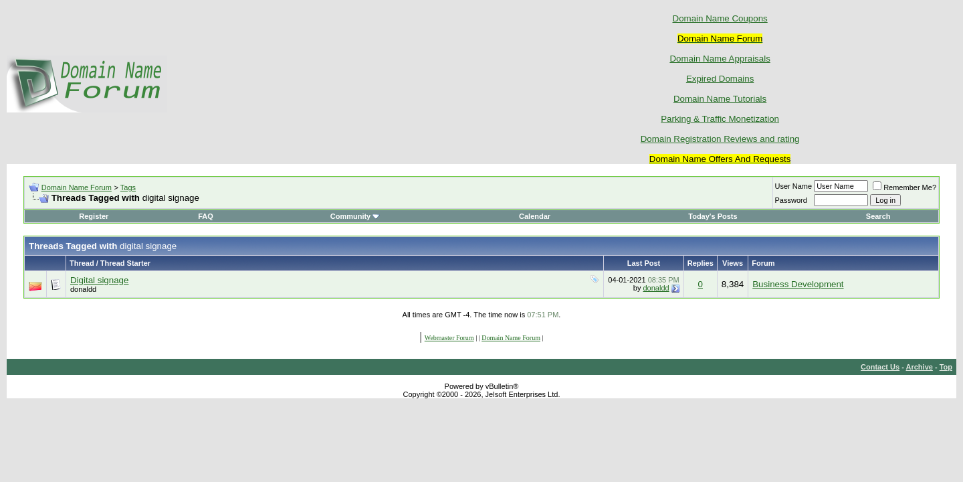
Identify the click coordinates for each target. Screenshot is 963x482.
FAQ (205, 216)
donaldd (83, 289)
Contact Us (880, 367)
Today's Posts (712, 216)
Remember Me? (904, 187)
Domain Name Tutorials (719, 99)
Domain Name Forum (76, 187)
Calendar (534, 216)
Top (946, 367)
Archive (919, 367)
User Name (794, 186)
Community (355, 216)
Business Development (797, 284)
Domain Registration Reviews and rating (720, 139)
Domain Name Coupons (720, 18)
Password (791, 200)
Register (93, 216)
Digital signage (99, 280)
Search (878, 216)
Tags (128, 187)
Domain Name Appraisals (719, 59)
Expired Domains (720, 79)
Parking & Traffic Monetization (720, 119)
